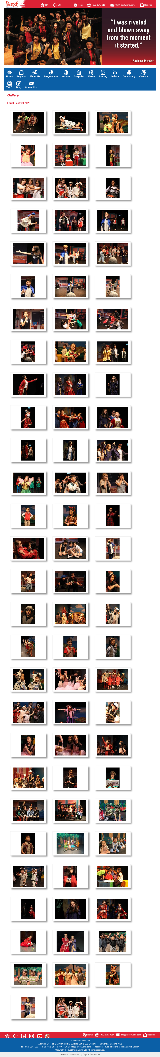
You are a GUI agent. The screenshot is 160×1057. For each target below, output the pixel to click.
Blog (18, 84)
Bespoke (79, 74)
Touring (103, 74)
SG (57, 5)
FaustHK (135, 1047)
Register (146, 5)
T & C (9, 84)
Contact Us (31, 84)
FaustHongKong (111, 1047)
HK (44, 5)
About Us (35, 74)
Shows (91, 74)
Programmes (51, 74)
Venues (66, 74)
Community (129, 74)
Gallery (115, 74)
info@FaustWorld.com (122, 5)
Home (78, 5)
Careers (143, 74)
